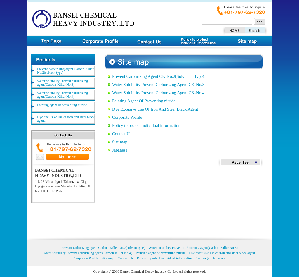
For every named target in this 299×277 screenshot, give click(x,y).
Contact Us (121, 133)
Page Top (240, 163)
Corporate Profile (127, 117)
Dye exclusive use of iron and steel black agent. (66, 119)
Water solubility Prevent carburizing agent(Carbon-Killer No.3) (62, 83)
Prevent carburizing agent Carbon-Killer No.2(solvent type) (65, 71)
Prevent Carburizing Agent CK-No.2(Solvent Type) (158, 76)
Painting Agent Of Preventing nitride (143, 101)
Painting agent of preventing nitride (62, 105)
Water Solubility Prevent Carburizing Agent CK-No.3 (158, 84)
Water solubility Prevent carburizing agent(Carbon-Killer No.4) (62, 95)
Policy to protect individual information (146, 125)
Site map (119, 142)
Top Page (202, 258)
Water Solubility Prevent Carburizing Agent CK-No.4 (158, 92)
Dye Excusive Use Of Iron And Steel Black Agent (155, 109)
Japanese (119, 150)
